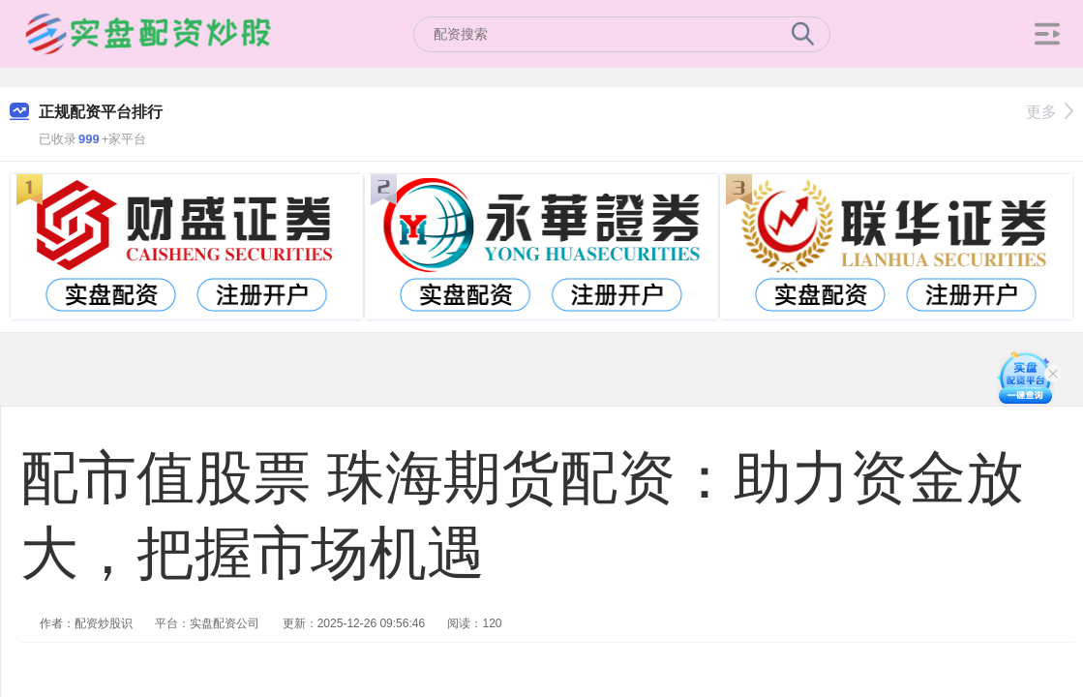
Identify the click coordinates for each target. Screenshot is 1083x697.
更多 (1049, 112)
